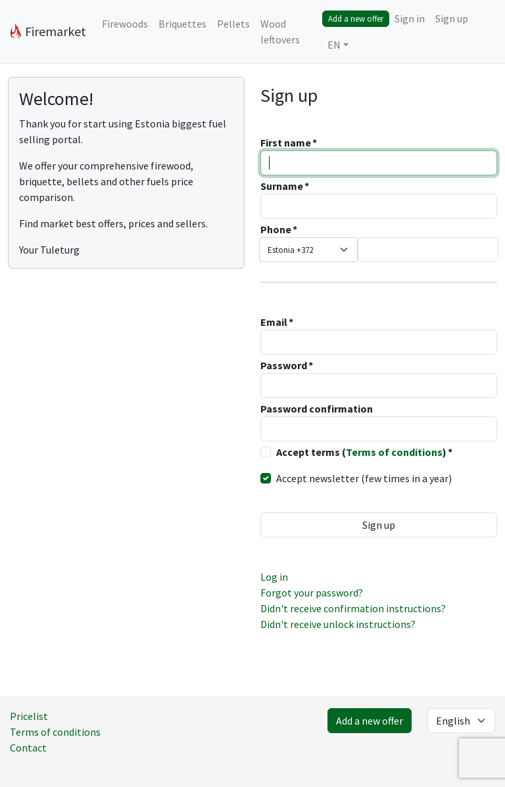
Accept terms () (361, 452)
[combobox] (308, 249)
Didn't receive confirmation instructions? (353, 608)
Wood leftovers (280, 31)
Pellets (233, 23)
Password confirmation (316, 408)
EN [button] (334, 44)
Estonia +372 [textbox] (290, 250)
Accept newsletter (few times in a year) (364, 478)
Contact (28, 747)
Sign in (410, 18)
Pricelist (29, 716)
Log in (274, 576)
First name (285, 142)
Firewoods (125, 23)
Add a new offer (355, 18)
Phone (275, 229)
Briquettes (182, 23)
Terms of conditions (394, 452)
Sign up (451, 18)
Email (273, 321)
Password (283, 365)
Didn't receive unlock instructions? (338, 624)
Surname (281, 185)
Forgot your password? (311, 592)
